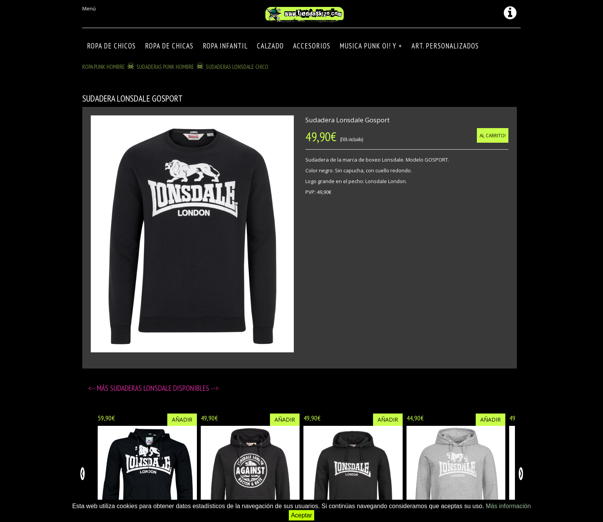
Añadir (182, 419)
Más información (508, 506)
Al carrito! (493, 135)
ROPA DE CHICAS (169, 45)
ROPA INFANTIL (225, 45)
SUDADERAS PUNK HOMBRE (165, 66)
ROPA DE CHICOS (111, 45)
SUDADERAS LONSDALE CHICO (237, 66)
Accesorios (311, 45)
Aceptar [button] (301, 515)
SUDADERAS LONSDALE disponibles (160, 388)
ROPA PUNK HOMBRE (103, 66)
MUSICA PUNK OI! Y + (371, 45)
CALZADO (270, 45)
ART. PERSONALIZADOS (445, 45)
